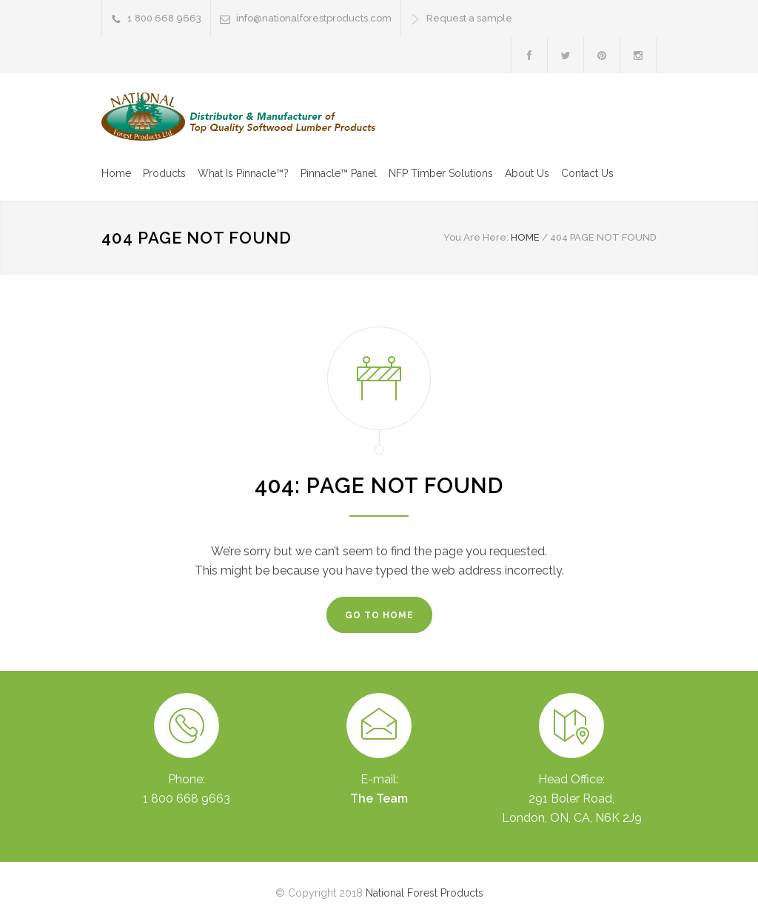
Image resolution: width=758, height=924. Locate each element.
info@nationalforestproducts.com (314, 18)
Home (116, 173)
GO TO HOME (379, 615)
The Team (379, 798)
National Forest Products (424, 893)
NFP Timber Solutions (441, 173)
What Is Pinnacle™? (243, 173)
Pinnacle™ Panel (339, 173)
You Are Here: (476, 237)
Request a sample (469, 18)
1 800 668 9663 (164, 18)
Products (164, 173)
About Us (527, 173)
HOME (525, 237)
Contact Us (587, 173)
